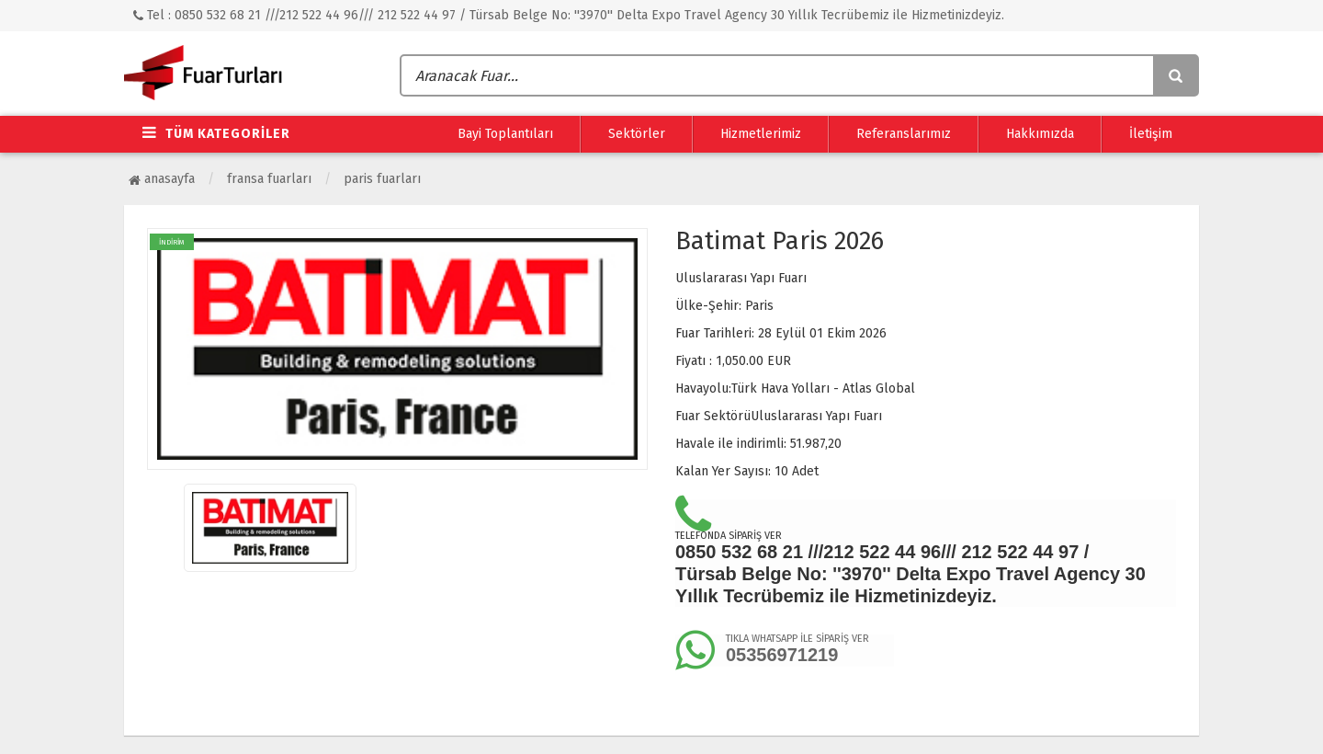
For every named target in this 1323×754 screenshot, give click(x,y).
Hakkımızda (1040, 134)
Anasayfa (162, 179)
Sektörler (636, 134)
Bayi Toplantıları (505, 134)
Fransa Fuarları (269, 179)
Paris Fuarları (382, 179)
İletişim (1150, 134)
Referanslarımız (903, 134)
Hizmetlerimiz (760, 134)
